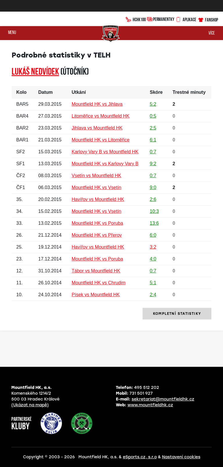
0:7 (153, 151)
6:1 (153, 139)
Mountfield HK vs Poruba (97, 223)
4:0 (153, 258)
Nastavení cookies (181, 457)
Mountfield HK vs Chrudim (99, 282)
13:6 (154, 223)
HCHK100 (135, 19)
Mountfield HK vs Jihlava (97, 104)
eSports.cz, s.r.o (140, 457)
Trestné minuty (189, 92)
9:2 (153, 163)
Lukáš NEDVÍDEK (35, 72)
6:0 (153, 235)
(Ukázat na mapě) (30, 405)
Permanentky (160, 19)
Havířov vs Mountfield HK (98, 199)
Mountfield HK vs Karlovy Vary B (105, 163)
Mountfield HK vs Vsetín (96, 187)
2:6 (153, 199)
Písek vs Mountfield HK (96, 294)
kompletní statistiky (177, 314)
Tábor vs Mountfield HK (96, 270)
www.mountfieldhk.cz (150, 405)
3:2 (153, 247)
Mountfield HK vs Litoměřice (101, 139)
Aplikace (185, 19)
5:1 (153, 282)
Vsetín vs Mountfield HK (96, 175)
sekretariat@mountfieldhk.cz (163, 399)
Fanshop (207, 19)
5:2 (153, 104)
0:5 (153, 116)
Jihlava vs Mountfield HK (97, 127)
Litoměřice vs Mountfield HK (101, 116)
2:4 (153, 294)
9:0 (153, 187)
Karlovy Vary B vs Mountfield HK (105, 151)
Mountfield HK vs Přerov (97, 235)
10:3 (154, 211)
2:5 (153, 127)
